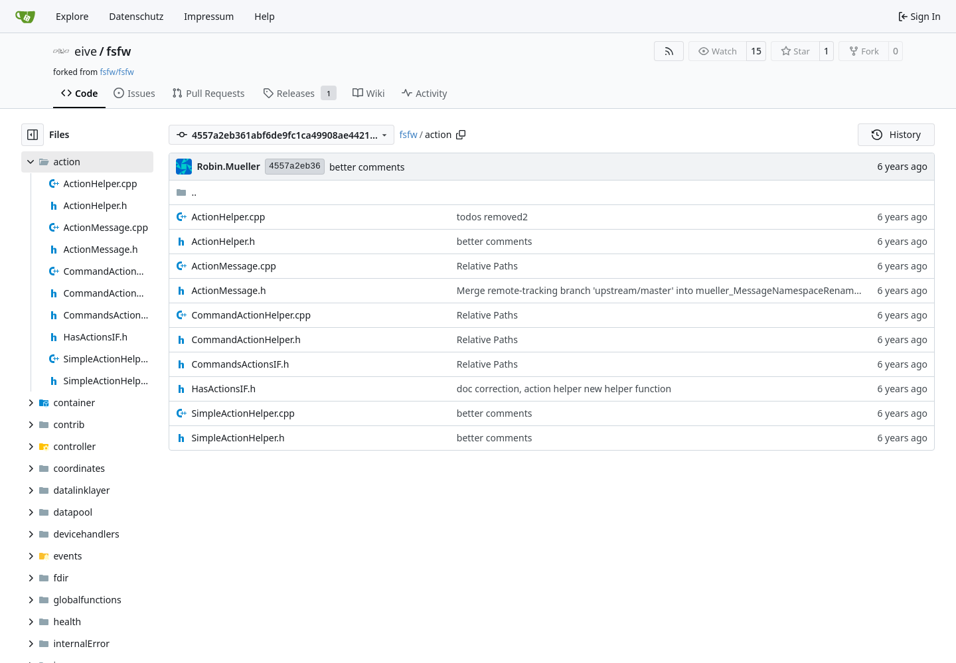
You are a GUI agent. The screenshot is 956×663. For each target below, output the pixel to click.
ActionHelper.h (223, 241)
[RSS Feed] (669, 51)
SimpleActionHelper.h (237, 437)
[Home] (25, 17)
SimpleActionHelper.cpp (243, 413)
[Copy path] (460, 134)
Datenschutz (136, 16)
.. (186, 192)
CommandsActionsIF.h (240, 364)
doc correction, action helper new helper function (564, 388)
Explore (72, 16)
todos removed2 (492, 216)
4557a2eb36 (295, 166)
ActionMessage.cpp (233, 265)
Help (264, 16)
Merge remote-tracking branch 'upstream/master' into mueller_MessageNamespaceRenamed (661, 290)
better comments (367, 167)
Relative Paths (487, 265)
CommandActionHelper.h (245, 339)
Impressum (209, 16)
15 (756, 50)
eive (85, 51)
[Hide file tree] (32, 134)
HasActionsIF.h (223, 388)
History (896, 134)
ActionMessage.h (228, 290)
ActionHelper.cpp (228, 216)
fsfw (118, 51)
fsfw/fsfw (116, 72)
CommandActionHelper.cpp (251, 315)
